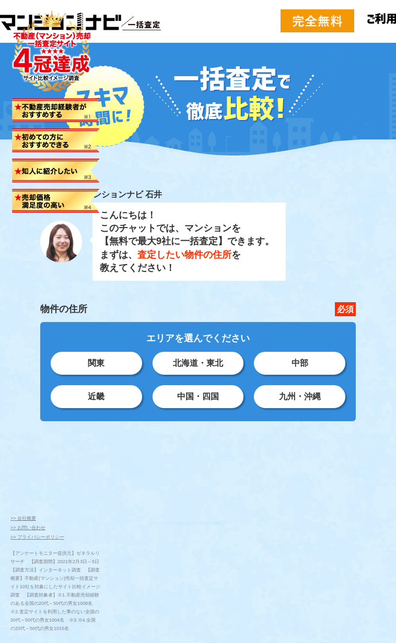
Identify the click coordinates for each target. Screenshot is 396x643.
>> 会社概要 (23, 518)
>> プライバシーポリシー (37, 537)
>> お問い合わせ (27, 527)
